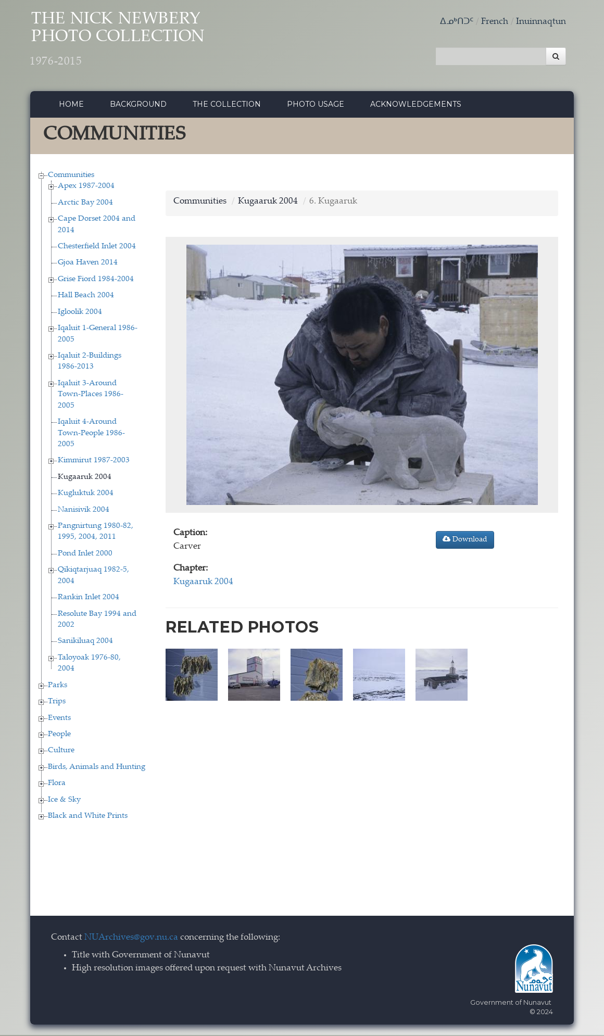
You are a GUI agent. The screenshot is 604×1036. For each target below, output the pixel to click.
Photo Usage (315, 105)
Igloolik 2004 (80, 313)
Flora (57, 785)
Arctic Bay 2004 (85, 204)
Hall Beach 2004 (86, 297)
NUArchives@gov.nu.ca (131, 938)
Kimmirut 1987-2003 (94, 462)
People (59, 736)
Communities (71, 176)
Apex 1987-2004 (86, 188)
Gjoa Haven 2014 (88, 264)
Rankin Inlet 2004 (88, 599)
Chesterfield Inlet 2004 (97, 248)
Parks (57, 686)
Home (71, 105)
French (494, 22)
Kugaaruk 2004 (84, 478)
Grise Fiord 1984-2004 (96, 280)
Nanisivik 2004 (83, 511)
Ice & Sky (64, 801)
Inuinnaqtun (541, 22)
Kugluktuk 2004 (86, 495)
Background (138, 105)
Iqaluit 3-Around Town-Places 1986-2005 (90, 396)
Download (465, 541)
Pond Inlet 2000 (85, 555)
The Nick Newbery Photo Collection (126, 42)
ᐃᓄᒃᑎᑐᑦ (456, 22)
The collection (227, 105)
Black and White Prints (88, 818)
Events (59, 719)
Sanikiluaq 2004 (85, 643)
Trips (57, 703)
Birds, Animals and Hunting (96, 768)
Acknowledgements (415, 105)
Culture (61, 752)
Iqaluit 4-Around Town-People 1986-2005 (91, 435)
